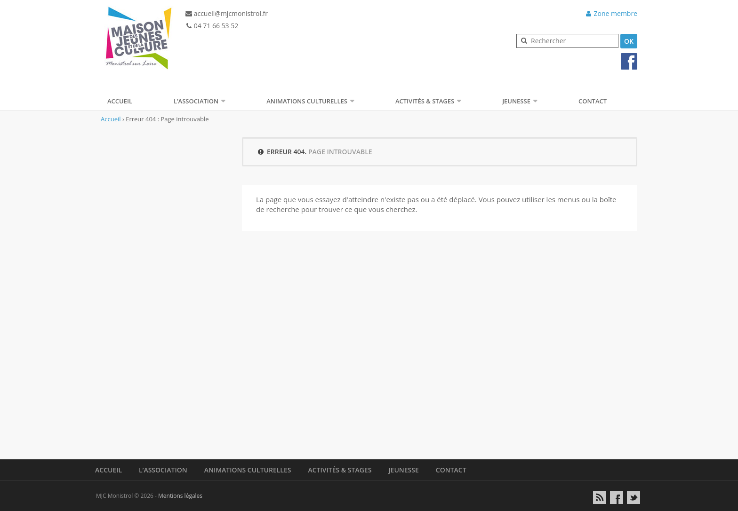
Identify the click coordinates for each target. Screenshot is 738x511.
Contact (592, 101)
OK (629, 41)
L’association (196, 101)
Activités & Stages (424, 101)
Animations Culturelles (306, 101)
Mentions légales (180, 496)
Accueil (119, 101)
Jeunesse (516, 101)
